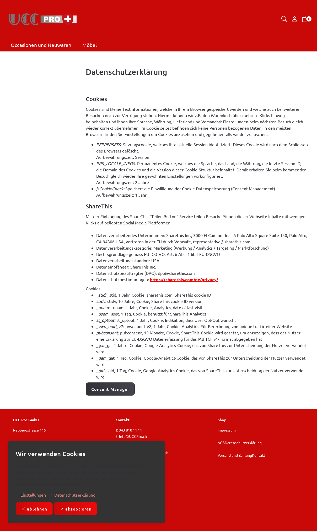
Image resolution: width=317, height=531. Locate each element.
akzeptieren (76, 509)
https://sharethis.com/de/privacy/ (184, 279)
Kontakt (258, 455)
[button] (284, 19)
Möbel (89, 45)
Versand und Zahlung (235, 455)
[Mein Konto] (294, 19)
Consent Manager (110, 389)
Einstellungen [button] (31, 494)
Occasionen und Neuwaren (41, 45)
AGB (221, 442)
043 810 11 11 (130, 430)
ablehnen (34, 509)
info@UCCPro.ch (133, 436)
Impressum (227, 430)
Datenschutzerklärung (72, 494)
